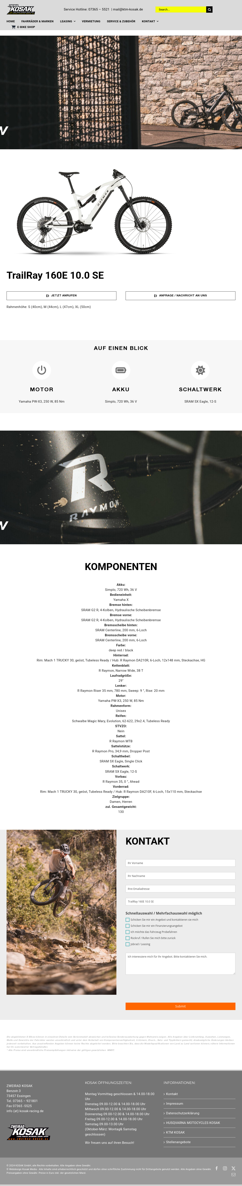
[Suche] (209, 9)
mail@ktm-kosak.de (128, 9)
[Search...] (180, 9)
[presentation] (202, 988)
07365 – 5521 (99, 9)
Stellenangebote (178, 1142)
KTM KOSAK (175, 1132)
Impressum (174, 1104)
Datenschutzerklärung (182, 1113)
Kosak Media (29, 1169)
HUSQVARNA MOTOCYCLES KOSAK (193, 1123)
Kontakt (172, 1094)
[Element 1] (21, 6)
